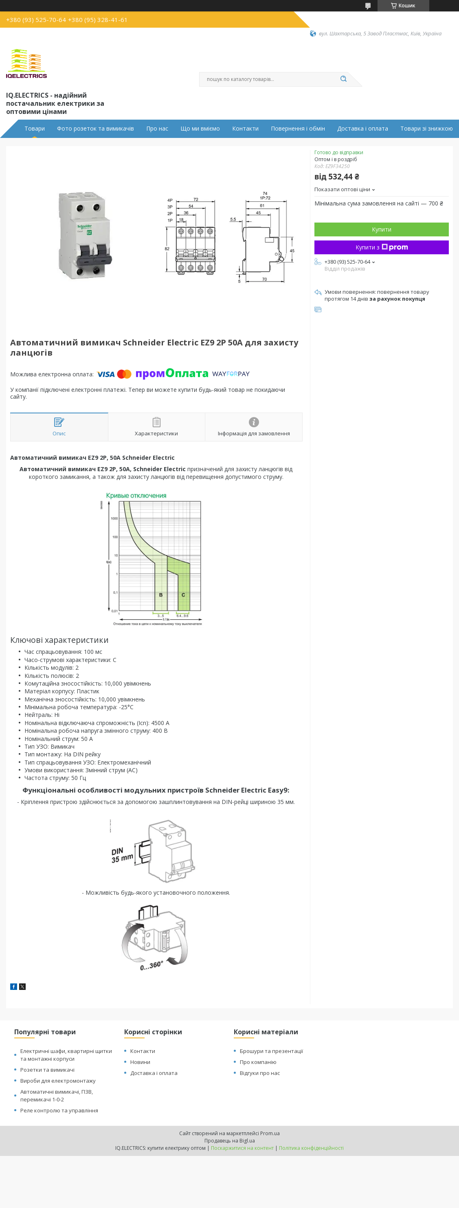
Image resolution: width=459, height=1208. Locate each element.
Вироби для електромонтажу (58, 1080)
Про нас (157, 128)
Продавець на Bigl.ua (229, 1140)
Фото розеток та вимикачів (95, 128)
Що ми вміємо (200, 128)
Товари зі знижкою (426, 128)
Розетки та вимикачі (47, 1069)
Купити (381, 229)
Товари (34, 128)
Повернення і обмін (298, 128)
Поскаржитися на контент (242, 1148)
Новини (140, 1062)
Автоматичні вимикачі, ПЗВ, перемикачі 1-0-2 (56, 1095)
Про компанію (258, 1062)
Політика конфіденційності (311, 1148)
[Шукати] (344, 79)
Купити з (382, 247)
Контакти (245, 128)
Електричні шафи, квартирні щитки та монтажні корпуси (66, 1054)
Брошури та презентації (271, 1051)
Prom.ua (270, 1133)
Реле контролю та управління (59, 1110)
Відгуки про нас (260, 1073)
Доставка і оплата (362, 128)
